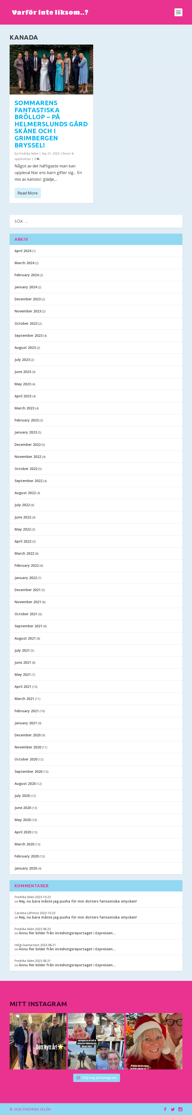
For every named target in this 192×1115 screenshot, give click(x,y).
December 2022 (28, 444)
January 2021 (26, 723)
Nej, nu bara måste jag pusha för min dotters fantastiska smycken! (78, 901)
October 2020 (26, 759)
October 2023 (26, 323)
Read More (27, 192)
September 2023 (28, 335)
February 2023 (27, 420)
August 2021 (25, 638)
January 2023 (26, 432)
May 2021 (23, 674)
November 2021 (28, 601)
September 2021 (28, 626)
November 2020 (28, 747)
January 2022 (26, 577)
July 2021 (22, 650)
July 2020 (22, 795)
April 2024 (23, 250)
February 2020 (27, 856)
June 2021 (23, 662)
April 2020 (23, 832)
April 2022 (23, 541)
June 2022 (23, 517)
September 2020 (28, 771)
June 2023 (23, 371)
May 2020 (23, 819)
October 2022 (26, 468)
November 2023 (28, 311)
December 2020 (28, 735)
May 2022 (23, 529)
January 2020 (26, 868)
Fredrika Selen (28, 153)
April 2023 (23, 396)
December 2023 (28, 299)
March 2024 (24, 262)
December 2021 (28, 589)
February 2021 (27, 711)
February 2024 (27, 275)
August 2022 (25, 492)
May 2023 (23, 384)
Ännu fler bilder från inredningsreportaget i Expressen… (67, 933)
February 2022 (27, 565)
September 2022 (28, 480)
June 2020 (23, 807)
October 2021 (26, 614)
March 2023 (24, 408)
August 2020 (25, 783)
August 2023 (25, 347)
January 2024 (26, 287)
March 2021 (24, 698)
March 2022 (24, 553)
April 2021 (23, 686)
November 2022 (28, 456)
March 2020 (24, 844)
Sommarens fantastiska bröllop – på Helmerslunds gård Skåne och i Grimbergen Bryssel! (51, 123)
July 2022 (22, 504)
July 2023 (22, 359)
